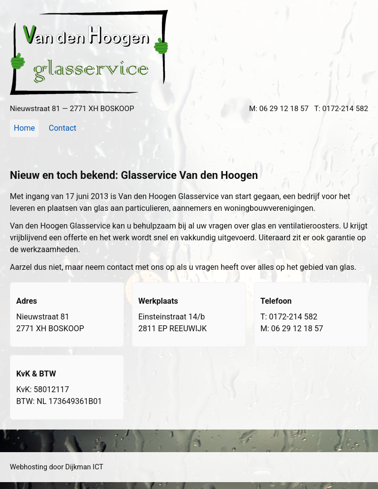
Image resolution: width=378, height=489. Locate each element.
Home (24, 128)
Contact (62, 128)
